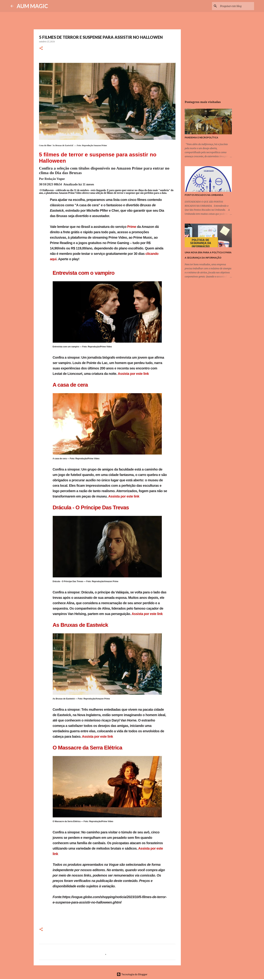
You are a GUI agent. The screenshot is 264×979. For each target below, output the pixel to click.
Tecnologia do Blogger (132, 974)
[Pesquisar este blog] (236, 6)
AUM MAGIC (32, 6)
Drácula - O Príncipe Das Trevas (91, 507)
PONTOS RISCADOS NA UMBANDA (204, 195)
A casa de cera (70, 385)
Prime (132, 227)
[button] (41, 48)
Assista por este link (133, 373)
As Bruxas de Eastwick (80, 625)
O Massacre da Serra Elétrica (87, 748)
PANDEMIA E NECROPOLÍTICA (201, 137)
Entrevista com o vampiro (83, 273)
